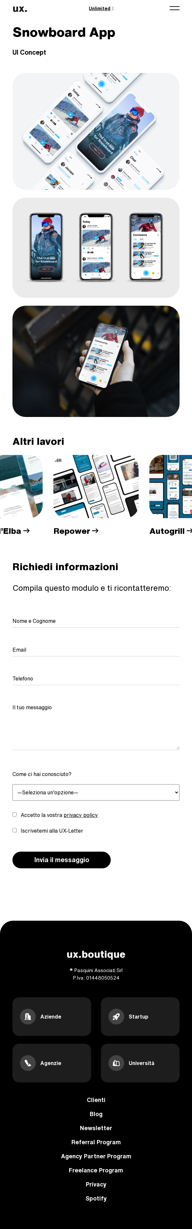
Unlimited (101, 8)
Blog (96, 1114)
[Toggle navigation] (175, 8)
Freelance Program (96, 1170)
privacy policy (81, 815)
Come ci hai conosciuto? (41, 774)
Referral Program (96, 1142)
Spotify (96, 1198)
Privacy (96, 1184)
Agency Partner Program (96, 1156)
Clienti (96, 1100)
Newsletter (96, 1128)
